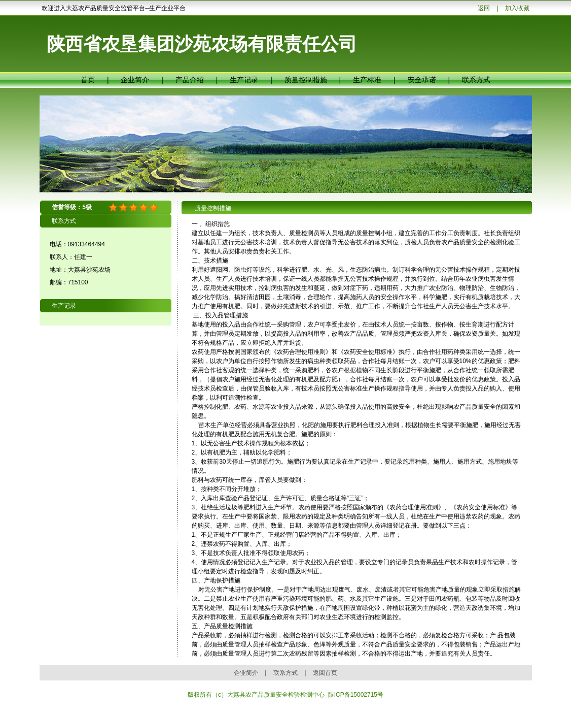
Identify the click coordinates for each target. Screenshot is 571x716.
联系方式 (476, 80)
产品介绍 (189, 80)
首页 (88, 80)
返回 (484, 8)
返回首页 (325, 672)
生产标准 (367, 80)
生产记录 (244, 80)
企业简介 (135, 80)
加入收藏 (517, 8)
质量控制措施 (305, 80)
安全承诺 (422, 80)
